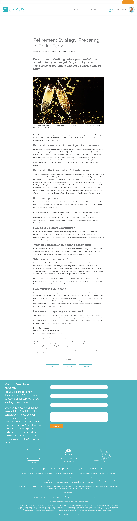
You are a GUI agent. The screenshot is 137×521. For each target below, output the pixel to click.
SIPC (54, 482)
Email (52, 393)
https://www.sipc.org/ (75, 514)
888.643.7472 (116, 2)
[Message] (79, 417)
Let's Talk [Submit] (56, 426)
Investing (62, 51)
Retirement (71, 51)
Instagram (33, 456)
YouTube (33, 462)
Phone (53, 402)
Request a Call (121, 9)
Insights (110, 9)
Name (52, 384)
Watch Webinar (81, 2)
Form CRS (108, 2)
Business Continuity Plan (53, 469)
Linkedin (86, 367)
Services (101, 9)
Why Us (85, 9)
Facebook (52, 367)
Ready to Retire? (70, 2)
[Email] (79, 396)
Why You (76, 9)
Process (93, 9)
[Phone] (79, 405)
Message (53, 411)
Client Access (128, 2)
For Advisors (100, 2)
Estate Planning (51, 51)
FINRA (50, 482)
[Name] (79, 387)
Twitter (69, 367)
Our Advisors (91, 2)
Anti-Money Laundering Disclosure (76, 469)
